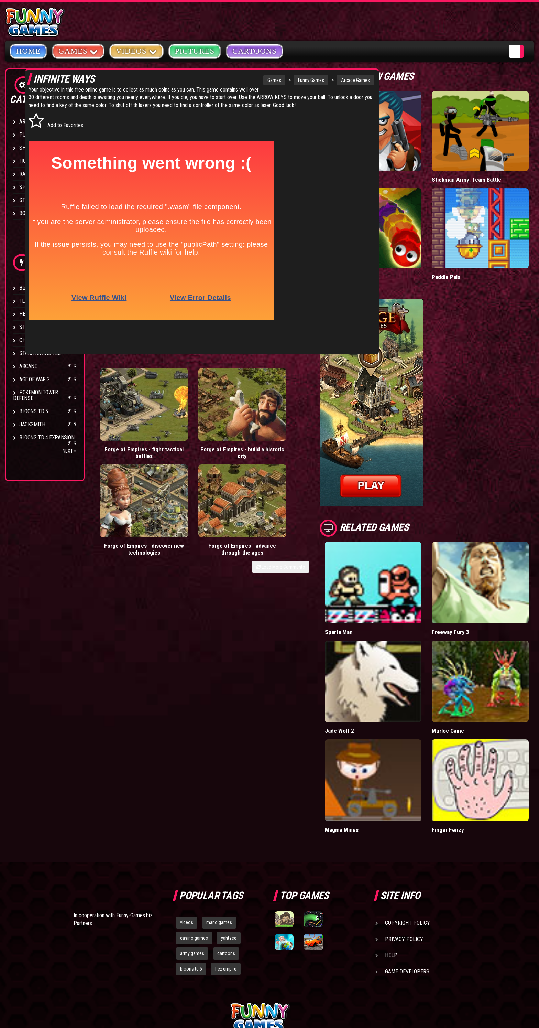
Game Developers (407, 893)
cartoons (226, 875)
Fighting (29, 161)
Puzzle (28, 134)
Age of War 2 (34, 379)
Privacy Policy (404, 860)
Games (242, 80)
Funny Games (279, 80)
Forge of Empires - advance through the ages (315, 417)
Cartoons (254, 51)
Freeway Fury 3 (469, 585)
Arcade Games (323, 80)
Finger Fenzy (466, 751)
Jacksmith (32, 424)
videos (186, 844)
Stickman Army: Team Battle (485, 164)
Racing (27, 174)
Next (70, 451)
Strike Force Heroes (44, 327)
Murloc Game (467, 668)
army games (192, 875)
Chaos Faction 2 (38, 340)
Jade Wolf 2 (377, 668)
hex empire (225, 890)
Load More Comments (318, 439)
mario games (219, 844)
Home (28, 51)
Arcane (28, 366)
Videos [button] (136, 50)
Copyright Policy (407, 844)
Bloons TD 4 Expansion (47, 437)
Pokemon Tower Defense (35, 395)
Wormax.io (375, 245)
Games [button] (78, 50)
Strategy (30, 200)
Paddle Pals (465, 245)
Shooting (30, 147)
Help (391, 877)
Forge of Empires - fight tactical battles (126, 414)
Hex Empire (32, 314)
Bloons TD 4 (33, 288)
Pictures (194, 51)
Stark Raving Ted (40, 353)
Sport (26, 187)
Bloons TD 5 (33, 411)
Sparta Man (376, 585)
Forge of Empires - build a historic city (189, 414)
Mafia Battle (377, 164)
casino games (194, 859)
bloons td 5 (191, 890)
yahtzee (228, 859)
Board (26, 213)
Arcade (28, 121)
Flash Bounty (36, 301)
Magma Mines (379, 751)
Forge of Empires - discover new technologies (252, 417)
